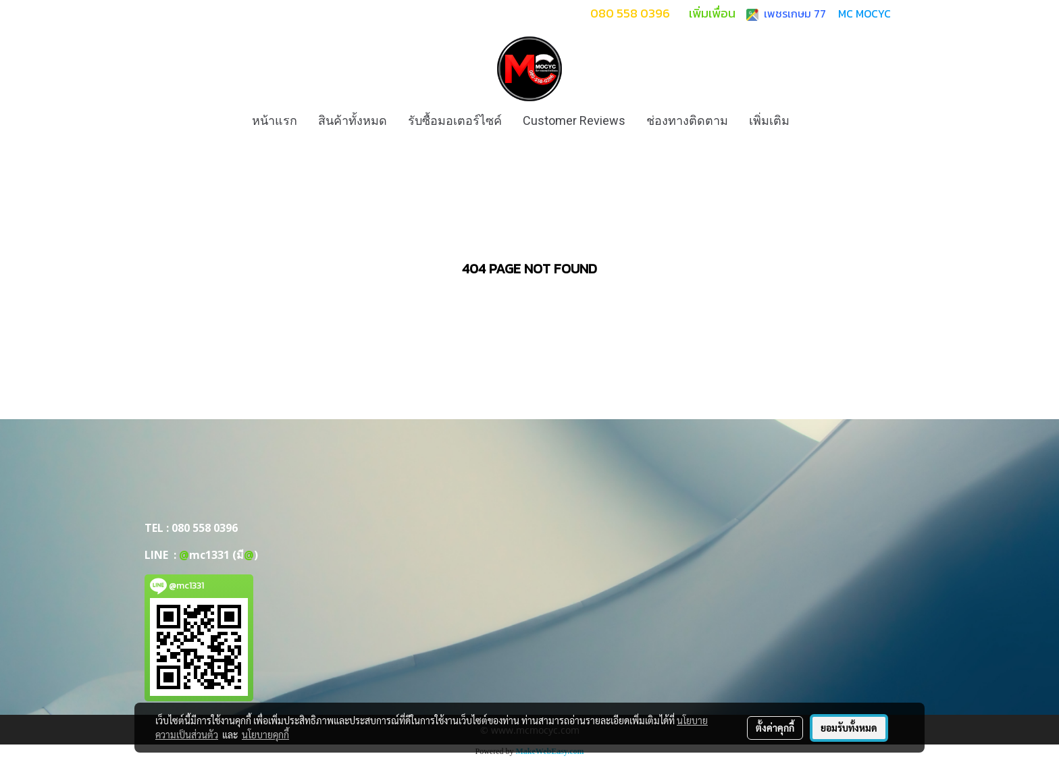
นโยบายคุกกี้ (265, 734)
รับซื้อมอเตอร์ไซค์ (455, 120)
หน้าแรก (274, 120)
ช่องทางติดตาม (687, 120)
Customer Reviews (574, 120)
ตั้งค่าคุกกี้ (775, 728)
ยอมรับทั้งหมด (849, 728)
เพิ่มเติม (769, 120)
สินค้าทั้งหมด (352, 120)
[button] (811, 120)
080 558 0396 (205, 527)
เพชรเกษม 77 (792, 13)
